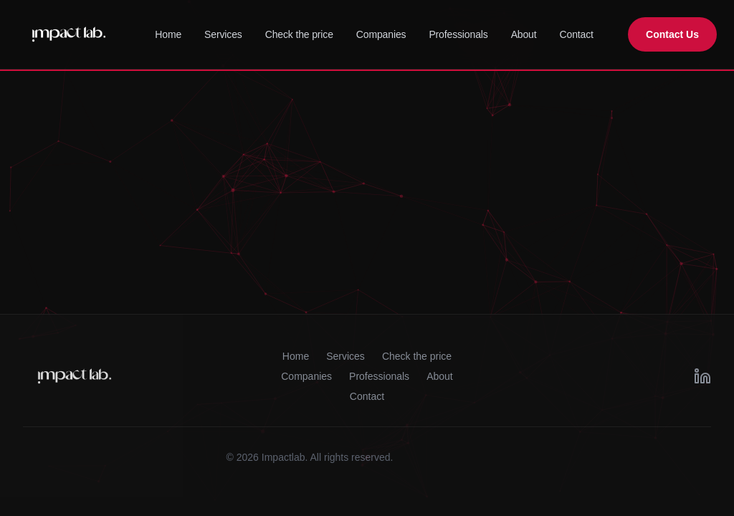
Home (168, 34)
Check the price (299, 34)
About (524, 34)
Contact (577, 34)
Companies (381, 34)
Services (223, 34)
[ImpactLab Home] (68, 34)
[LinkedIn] (702, 376)
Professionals (458, 34)
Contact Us (672, 34)
